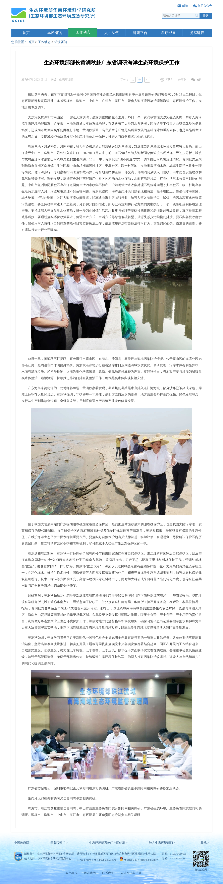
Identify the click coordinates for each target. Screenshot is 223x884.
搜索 (206, 15)
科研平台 (140, 33)
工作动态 (83, 32)
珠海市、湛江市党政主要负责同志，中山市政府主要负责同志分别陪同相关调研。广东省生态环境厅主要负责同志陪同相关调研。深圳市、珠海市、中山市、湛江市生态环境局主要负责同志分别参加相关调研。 (111, 812)
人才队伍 (111, 33)
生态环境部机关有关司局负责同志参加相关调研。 (60, 798)
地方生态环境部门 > (162, 842)
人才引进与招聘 (131, 873)
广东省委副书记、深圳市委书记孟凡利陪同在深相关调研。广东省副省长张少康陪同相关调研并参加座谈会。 (101, 788)
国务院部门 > (59, 842)
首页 (26, 33)
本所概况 (54, 33)
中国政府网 (21, 842)
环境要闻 (60, 42)
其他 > (205, 842)
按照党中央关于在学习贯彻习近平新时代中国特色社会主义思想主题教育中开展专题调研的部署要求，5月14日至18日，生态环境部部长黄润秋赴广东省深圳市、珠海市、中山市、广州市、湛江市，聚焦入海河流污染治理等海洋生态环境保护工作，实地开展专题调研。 (111, 101)
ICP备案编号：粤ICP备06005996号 (96, 859)
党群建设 (197, 33)
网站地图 (90, 873)
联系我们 (108, 873)
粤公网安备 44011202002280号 (141, 859)
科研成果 (168, 33)
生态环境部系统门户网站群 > (108, 842)
